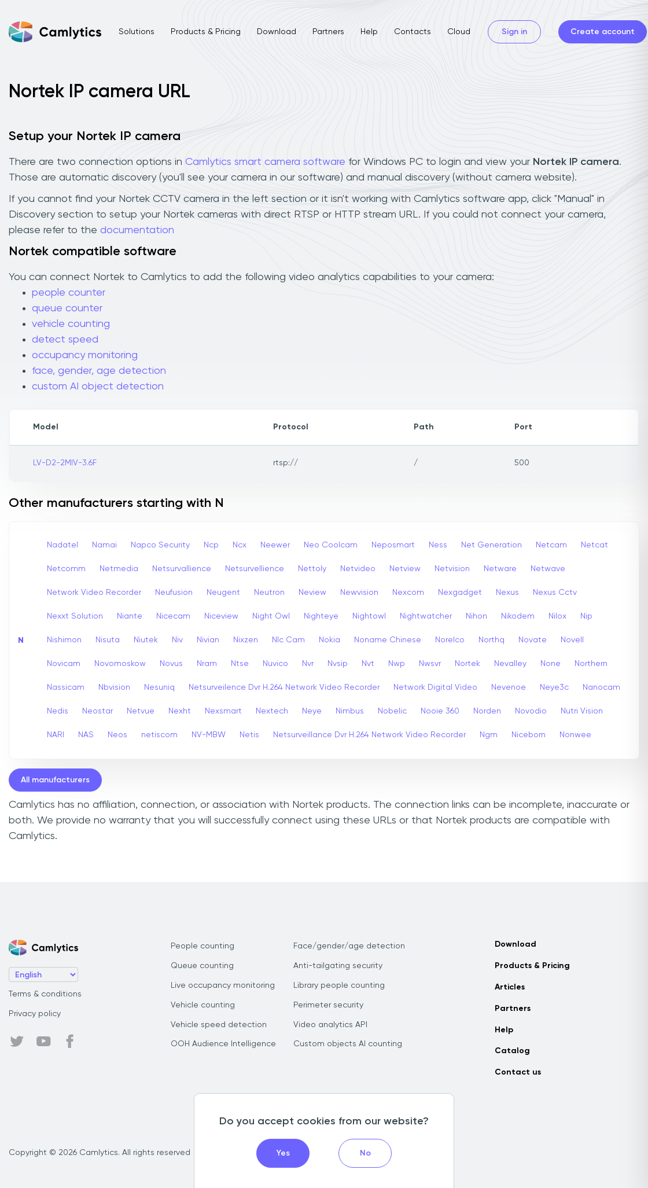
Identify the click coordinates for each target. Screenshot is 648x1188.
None (550, 664)
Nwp (396, 664)
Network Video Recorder (94, 593)
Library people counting (339, 985)
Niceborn (528, 735)
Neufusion (174, 593)
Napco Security (160, 545)
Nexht (179, 711)
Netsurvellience (254, 569)
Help (369, 32)
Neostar (97, 711)
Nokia (329, 640)
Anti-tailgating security (337, 966)
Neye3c (554, 687)
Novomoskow (120, 664)
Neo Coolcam (331, 545)
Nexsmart (223, 711)
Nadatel (62, 545)
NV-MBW (209, 735)
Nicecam (173, 616)
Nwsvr (430, 664)
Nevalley (510, 664)
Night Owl (271, 616)
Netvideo (357, 569)
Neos (117, 735)
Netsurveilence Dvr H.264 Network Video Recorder (284, 687)
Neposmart (393, 545)
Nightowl (369, 616)
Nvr (308, 664)
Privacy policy (35, 1014)
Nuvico (275, 664)
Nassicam (65, 687)
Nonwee (575, 735)
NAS (86, 735)
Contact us (518, 1072)
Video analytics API (330, 1025)
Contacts (412, 32)
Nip (586, 616)
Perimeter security (328, 1005)
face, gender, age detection (99, 371)
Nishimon (64, 640)
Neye (312, 711)
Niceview (221, 616)
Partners (328, 32)
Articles (510, 987)
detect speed (65, 339)
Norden (487, 711)
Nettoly (312, 569)
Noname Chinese (387, 640)
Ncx (239, 545)
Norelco (450, 640)
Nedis (57, 711)
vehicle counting (71, 324)
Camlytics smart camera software (265, 162)
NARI (55, 735)
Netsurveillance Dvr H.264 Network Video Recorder (369, 735)
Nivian (208, 640)
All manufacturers (55, 780)
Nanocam (601, 687)
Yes (283, 1153)
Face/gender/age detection (349, 946)
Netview (405, 569)
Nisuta (107, 640)
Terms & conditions (45, 994)
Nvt (368, 664)
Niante (129, 616)
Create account (602, 32)
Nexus (507, 593)
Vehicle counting (203, 1005)
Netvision (452, 569)
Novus (171, 664)
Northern (591, 664)
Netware (500, 569)
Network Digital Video (435, 687)
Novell (572, 640)
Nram (207, 664)
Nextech (272, 711)
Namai (104, 545)
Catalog (512, 1051)
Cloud (458, 32)
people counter (68, 293)
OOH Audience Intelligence (223, 1044)
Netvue (140, 711)
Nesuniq (159, 687)
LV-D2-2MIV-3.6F (65, 463)
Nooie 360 (440, 711)
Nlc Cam (288, 640)
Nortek (467, 664)
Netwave (548, 569)
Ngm (489, 735)
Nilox (557, 616)
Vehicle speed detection (219, 1025)
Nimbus (350, 711)
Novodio (531, 711)
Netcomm (66, 569)
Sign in (514, 32)
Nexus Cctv (555, 593)
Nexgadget (460, 593)
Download (276, 32)
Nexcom (408, 593)
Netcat (594, 545)
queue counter (67, 308)
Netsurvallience (181, 569)
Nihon (476, 616)
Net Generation (491, 545)
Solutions (136, 32)
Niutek (146, 640)
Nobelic (392, 711)
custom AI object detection (98, 386)
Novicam (63, 664)
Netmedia (119, 569)
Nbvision (114, 687)
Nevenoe (508, 687)
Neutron (269, 593)
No (365, 1153)
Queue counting (202, 966)
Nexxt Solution (75, 616)
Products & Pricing (206, 32)
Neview (312, 593)
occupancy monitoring (85, 355)
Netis (249, 735)
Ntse (240, 664)
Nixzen (245, 640)
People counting (202, 946)
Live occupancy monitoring (223, 985)
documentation (137, 230)
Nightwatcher (426, 616)
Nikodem (518, 616)
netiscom (159, 735)
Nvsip (337, 664)
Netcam (551, 545)
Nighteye (321, 616)
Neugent (223, 593)
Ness (438, 545)
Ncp (211, 545)
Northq (491, 640)
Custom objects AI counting (347, 1044)
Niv (177, 640)
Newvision (359, 593)
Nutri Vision (582, 711)
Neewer (275, 545)
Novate (532, 640)
